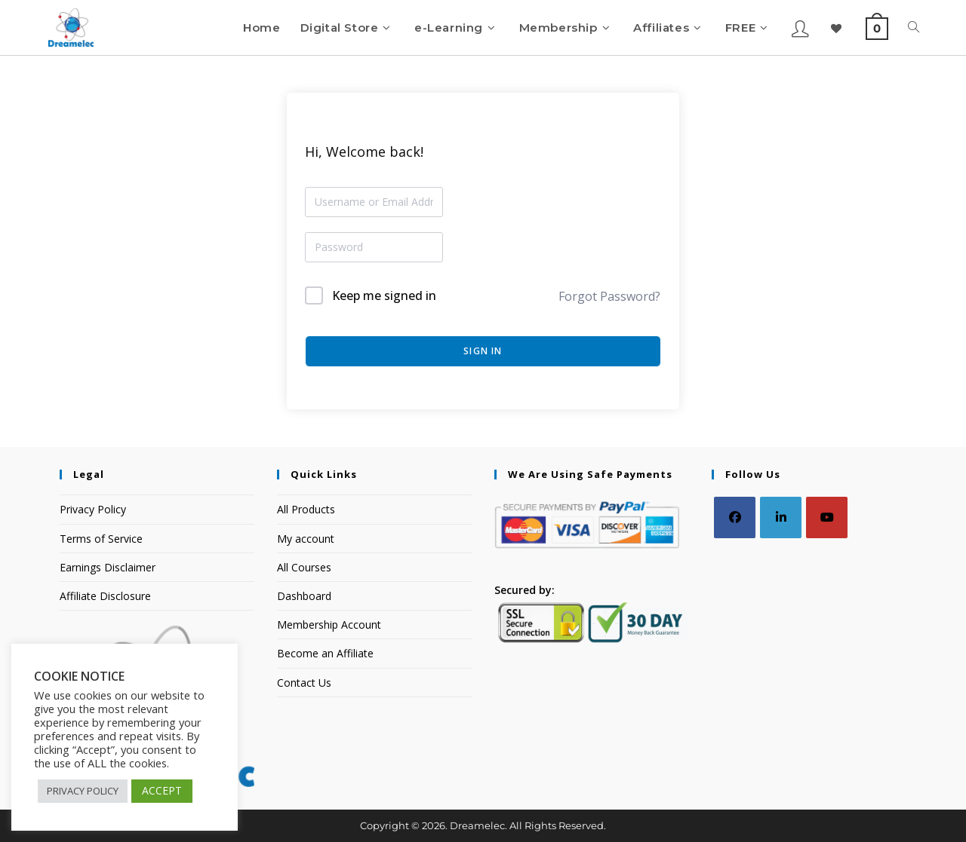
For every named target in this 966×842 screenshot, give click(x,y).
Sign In (482, 350)
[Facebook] (734, 517)
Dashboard (304, 596)
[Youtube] (827, 517)
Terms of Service (101, 538)
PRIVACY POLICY (82, 791)
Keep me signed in (384, 295)
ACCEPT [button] (162, 790)
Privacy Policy (93, 509)
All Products (306, 509)
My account (305, 538)
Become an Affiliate (325, 653)
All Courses (304, 567)
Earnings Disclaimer (107, 567)
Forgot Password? (609, 296)
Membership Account (329, 624)
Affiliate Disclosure (105, 596)
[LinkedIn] (780, 517)
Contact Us (304, 682)
